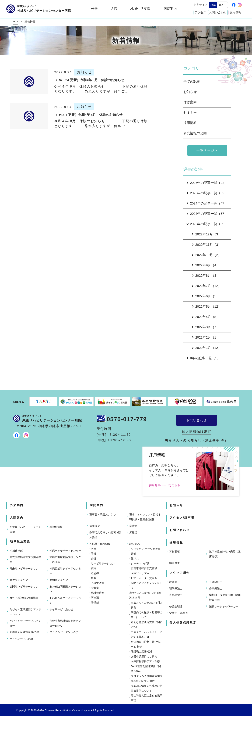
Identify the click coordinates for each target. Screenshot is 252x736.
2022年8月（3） (205, 275)
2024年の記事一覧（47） (207, 203)
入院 (114, 8)
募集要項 (174, 551)
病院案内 (170, 8)
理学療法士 (175, 588)
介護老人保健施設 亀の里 (24, 632)
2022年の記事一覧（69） (206, 224)
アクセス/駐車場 (182, 517)
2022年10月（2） (206, 255)
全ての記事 (191, 81)
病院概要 (94, 525)
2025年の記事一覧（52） (207, 193)
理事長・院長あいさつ (102, 514)
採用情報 (235, 12)
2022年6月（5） (205, 296)
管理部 (95, 602)
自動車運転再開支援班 (144, 568)
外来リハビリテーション (24, 568)
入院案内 (16, 517)
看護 (93, 553)
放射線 (95, 573)
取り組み (134, 543)
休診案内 (190, 102)
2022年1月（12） (206, 348)
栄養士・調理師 (178, 612)
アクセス (200, 12)
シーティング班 (140, 563)
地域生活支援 (140, 8)
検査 (93, 578)
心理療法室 (97, 582)
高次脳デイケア (19, 580)
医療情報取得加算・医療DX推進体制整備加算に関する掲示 (146, 666)
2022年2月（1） (205, 337)
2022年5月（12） (206, 306)
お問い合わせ (218, 12)
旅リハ (135, 558)
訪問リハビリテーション (24, 586)
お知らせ (190, 92)
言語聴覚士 (175, 594)
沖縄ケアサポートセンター (65, 550)
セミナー (190, 112)
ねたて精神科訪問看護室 (24, 597)
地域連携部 (16, 550)
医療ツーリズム (140, 573)
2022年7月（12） (206, 286)
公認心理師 (175, 606)
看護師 (173, 581)
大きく (222, 4)
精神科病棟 (56, 526)
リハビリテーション (103, 563)
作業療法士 (215, 588)
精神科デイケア (59, 580)
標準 (213, 4)
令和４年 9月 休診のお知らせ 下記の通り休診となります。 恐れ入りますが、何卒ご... (101, 89)
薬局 (93, 568)
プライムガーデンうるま (64, 632)
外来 (94, 8)
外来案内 (16, 505)
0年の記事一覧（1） (203, 358)
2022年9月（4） (205, 265)
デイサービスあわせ (61, 609)
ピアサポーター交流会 (144, 578)
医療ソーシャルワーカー (223, 606)
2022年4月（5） (205, 317)
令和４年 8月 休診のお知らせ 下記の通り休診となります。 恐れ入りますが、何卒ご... (101, 123)
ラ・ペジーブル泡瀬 (21, 638)
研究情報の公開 (195, 133)
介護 (93, 558)
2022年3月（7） (205, 327)
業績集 (133, 525)
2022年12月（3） (206, 234)
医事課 (95, 597)
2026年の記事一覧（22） (207, 183)
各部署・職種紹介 (99, 543)
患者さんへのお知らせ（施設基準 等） (196, 440)
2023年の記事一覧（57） (207, 214)
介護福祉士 (215, 581)
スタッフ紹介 (180, 572)
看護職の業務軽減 (141, 651)
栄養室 (95, 587)
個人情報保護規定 (196, 431)
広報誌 (133, 532)
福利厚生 (174, 563)
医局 (93, 548)
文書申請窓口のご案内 (144, 656)
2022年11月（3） (206, 244)
